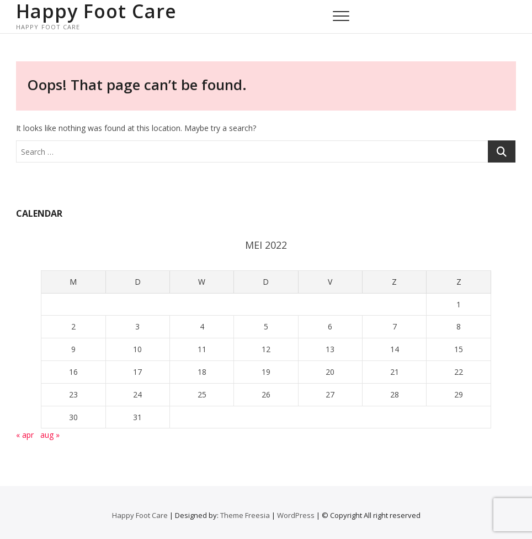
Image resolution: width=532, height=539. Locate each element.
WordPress (296, 515)
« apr (25, 435)
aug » (50, 435)
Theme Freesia (245, 515)
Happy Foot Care (96, 11)
